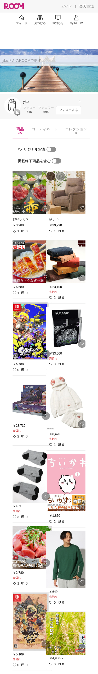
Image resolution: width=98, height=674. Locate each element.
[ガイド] (66, 6)
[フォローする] (68, 110)
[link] (31, 192)
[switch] (51, 149)
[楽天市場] (86, 6)
